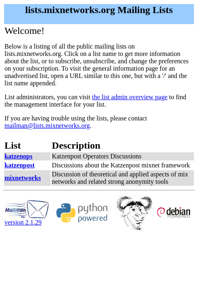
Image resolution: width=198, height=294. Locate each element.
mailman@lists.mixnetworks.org (47, 125)
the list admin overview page (129, 97)
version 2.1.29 (26, 219)
